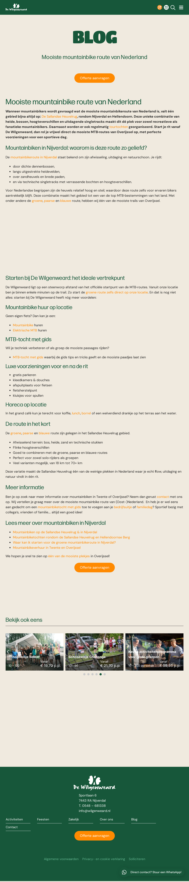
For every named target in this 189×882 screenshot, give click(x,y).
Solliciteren (138, 860)
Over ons (107, 820)
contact (163, 497)
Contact (12, 828)
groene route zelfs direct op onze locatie (117, 292)
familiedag (144, 507)
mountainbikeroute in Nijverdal (34, 157)
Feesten (43, 820)
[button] (8, 652)
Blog (134, 820)
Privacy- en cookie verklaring (104, 860)
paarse (49, 201)
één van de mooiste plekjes (69, 556)
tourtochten (118, 127)
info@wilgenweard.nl (94, 811)
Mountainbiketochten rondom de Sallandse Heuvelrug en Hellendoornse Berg (71, 537)
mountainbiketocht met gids (59, 507)
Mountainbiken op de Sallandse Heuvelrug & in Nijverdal (55, 532)
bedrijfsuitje (123, 507)
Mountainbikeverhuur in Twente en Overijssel (47, 548)
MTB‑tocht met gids (28, 357)
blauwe (65, 201)
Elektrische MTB (25, 330)
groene (37, 201)
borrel (86, 413)
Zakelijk (73, 820)
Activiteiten (14, 820)
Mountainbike (23, 325)
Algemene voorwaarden (60, 860)
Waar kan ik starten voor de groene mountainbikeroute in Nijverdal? (64, 542)
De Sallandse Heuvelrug (59, 116)
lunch (76, 413)
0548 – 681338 (94, 806)
